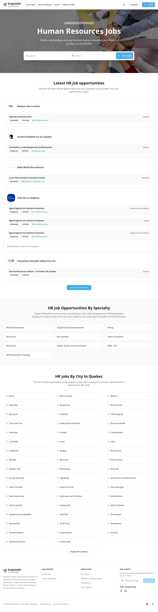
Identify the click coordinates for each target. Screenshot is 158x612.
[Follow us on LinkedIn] (125, 591)
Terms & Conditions (61, 604)
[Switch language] (147, 604)
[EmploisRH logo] (12, 4)
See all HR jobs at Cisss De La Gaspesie (24, 246)
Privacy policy (45, 604)
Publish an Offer (68, 4)
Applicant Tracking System (91, 578)
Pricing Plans (86, 583)
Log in (148, 4)
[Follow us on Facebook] (121, 591)
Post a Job (85, 574)
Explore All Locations (79, 551)
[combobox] (92, 55)
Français (134, 4)
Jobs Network (86, 587)
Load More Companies (79, 287)
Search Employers (45, 4)
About (57, 4)
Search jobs (124, 56)
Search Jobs (30, 4)
